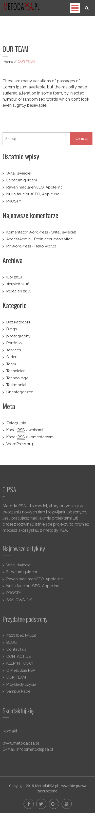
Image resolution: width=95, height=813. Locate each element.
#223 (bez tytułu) (21, 637)
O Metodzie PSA (20, 672)
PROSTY (13, 201)
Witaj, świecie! (18, 173)
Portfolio (14, 343)
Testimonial (16, 385)
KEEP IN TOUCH (20, 665)
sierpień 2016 (18, 284)
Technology (17, 378)
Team (11, 364)
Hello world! (45, 246)
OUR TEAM (16, 679)
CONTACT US (18, 658)
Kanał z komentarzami (30, 437)
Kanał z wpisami (24, 430)
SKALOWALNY (19, 602)
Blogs (11, 329)
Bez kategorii (18, 322)
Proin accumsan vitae (53, 239)
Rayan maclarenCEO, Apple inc (34, 187)
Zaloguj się (16, 423)
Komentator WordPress (27, 232)
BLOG (11, 644)
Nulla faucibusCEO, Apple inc (32, 194)
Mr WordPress (18, 246)
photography (18, 336)
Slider (11, 357)
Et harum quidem (21, 180)
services (13, 350)
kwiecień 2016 (18, 291)
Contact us (16, 651)
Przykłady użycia (21, 686)
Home (8, 62)
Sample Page (18, 693)
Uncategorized (19, 392)
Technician (16, 371)
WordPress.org (19, 444)
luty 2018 (14, 277)
